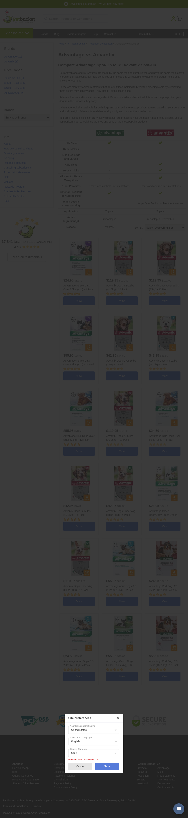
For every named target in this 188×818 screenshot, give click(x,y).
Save (107, 766)
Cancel (80, 766)
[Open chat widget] (178, 808)
